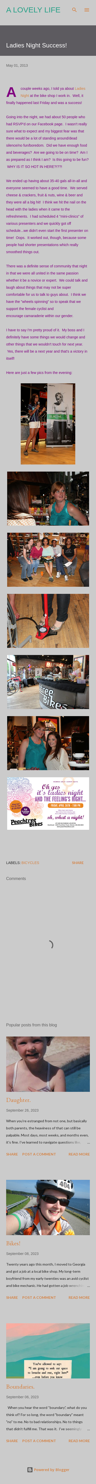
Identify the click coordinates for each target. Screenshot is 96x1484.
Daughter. (18, 1100)
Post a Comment (39, 1154)
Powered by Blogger (48, 1469)
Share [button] (78, 862)
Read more (79, 1154)
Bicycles (30, 863)
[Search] (74, 9)
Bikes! (13, 1243)
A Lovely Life (33, 10)
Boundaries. (20, 1386)
